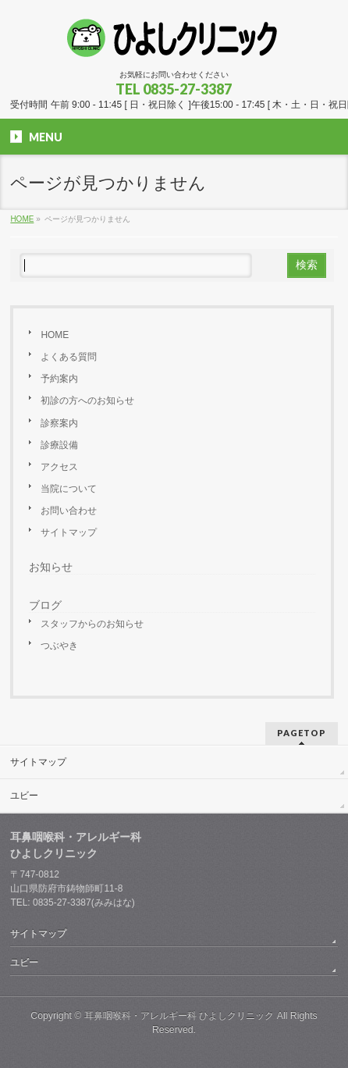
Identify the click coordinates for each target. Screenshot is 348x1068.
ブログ (45, 605)
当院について (69, 488)
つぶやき (59, 645)
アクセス (59, 466)
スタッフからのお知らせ (92, 623)
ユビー (24, 795)
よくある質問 (69, 356)
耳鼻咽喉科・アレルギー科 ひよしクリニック (179, 1015)
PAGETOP (301, 733)
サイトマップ (69, 532)
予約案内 (59, 378)
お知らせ (51, 567)
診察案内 (59, 423)
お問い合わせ (69, 510)
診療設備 (59, 445)
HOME (55, 334)
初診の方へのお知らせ (87, 400)
